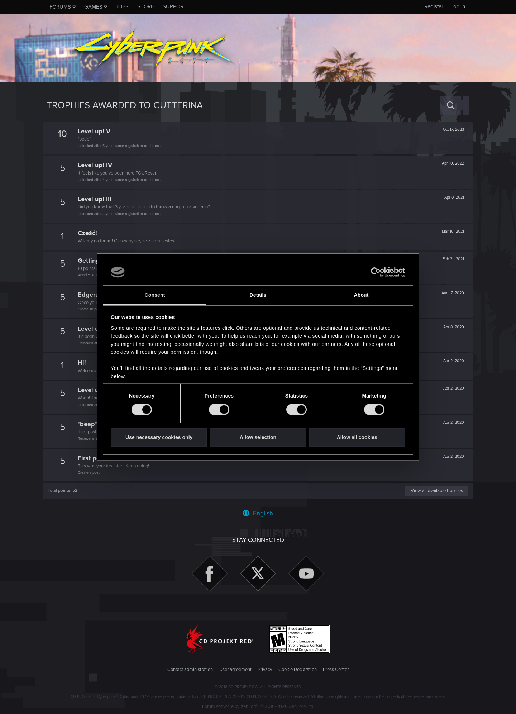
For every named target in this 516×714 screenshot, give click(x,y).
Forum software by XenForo (258, 706)
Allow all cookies (357, 437)
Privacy (265, 669)
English (258, 513)
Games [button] (93, 7)
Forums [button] (60, 7)
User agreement (235, 669)
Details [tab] (258, 295)
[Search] (450, 105)
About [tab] (361, 295)
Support (175, 6)
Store (145, 6)
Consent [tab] (155, 295)
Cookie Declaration (297, 669)
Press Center (336, 669)
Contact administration (190, 669)
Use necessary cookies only (158, 437)
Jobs (122, 6)
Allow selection (258, 437)
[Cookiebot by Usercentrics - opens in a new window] (374, 272)
